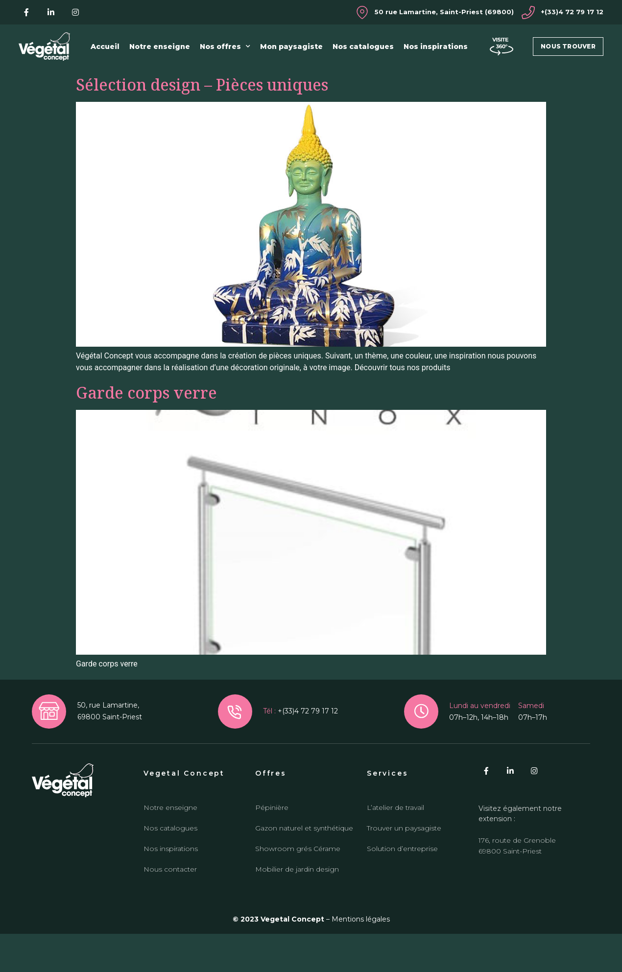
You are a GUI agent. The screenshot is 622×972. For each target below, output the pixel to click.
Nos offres (225, 46)
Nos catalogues (363, 46)
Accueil (105, 46)
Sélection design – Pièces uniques (202, 122)
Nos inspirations (436, 46)
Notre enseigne (159, 46)
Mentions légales (361, 957)
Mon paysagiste (291, 46)
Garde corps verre (146, 430)
